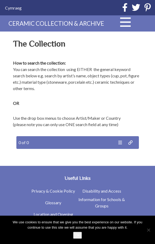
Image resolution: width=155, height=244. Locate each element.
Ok (77, 235)
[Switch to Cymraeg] (13, 8)
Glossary (53, 202)
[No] (148, 230)
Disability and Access (101, 190)
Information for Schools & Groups (101, 202)
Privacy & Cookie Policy (53, 190)
